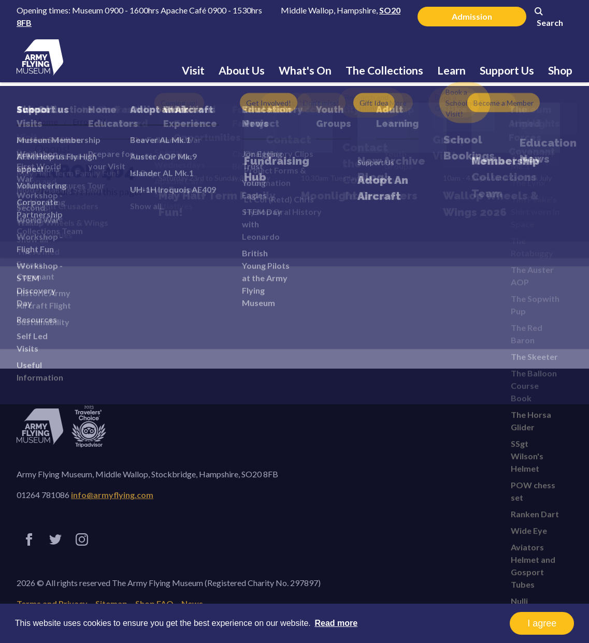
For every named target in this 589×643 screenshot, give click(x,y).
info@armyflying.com (112, 495)
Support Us (507, 70)
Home (46, 121)
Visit (193, 70)
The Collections (384, 70)
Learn (451, 70)
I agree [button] (541, 623)
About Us (242, 70)
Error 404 (85, 171)
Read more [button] (335, 623)
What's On (305, 70)
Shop (560, 70)
